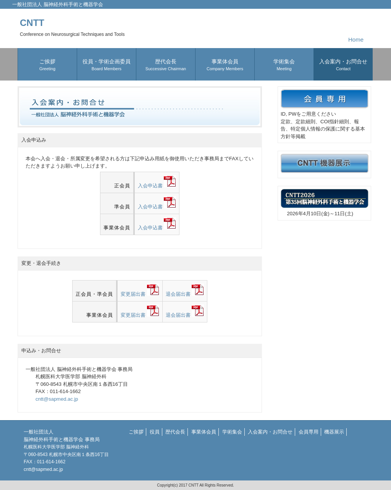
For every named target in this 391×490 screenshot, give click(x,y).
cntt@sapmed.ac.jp (57, 399)
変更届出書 (140, 294)
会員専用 (308, 432)
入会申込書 (157, 186)
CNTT (72, 27)
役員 (155, 432)
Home (356, 39)
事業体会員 (203, 432)
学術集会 (232, 432)
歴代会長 (175, 432)
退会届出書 (185, 294)
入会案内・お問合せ (270, 432)
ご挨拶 (136, 432)
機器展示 (334, 432)
